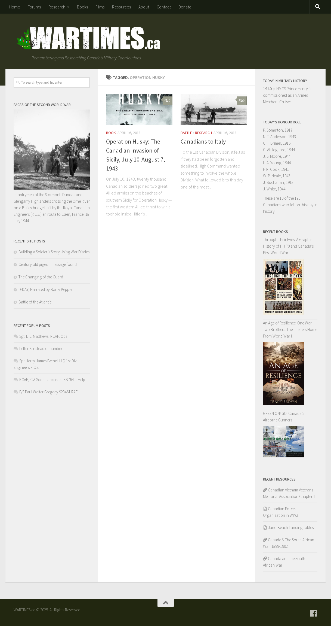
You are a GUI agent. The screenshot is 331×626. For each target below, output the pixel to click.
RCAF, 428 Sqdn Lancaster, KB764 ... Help (52, 379)
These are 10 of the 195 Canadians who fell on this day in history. (290, 205)
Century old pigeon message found (47, 264)
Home (14, 7)
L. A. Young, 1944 (277, 162)
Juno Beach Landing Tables (291, 527)
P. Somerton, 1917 (277, 130)
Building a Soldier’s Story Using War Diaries (53, 251)
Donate (184, 7)
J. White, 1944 (274, 189)
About (143, 7)
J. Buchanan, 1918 (278, 182)
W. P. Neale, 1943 (276, 175)
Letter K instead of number (40, 348)
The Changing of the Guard (40, 276)
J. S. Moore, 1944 (276, 156)
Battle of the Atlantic (34, 302)
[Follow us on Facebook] (313, 613)
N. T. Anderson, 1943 (279, 136)
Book (111, 132)
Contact (164, 7)
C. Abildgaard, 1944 (279, 149)
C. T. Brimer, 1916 (276, 143)
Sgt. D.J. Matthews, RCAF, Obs (43, 336)
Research (56, 7)
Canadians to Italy (203, 141)
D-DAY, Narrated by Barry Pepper (45, 289)
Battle (186, 132)
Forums (34, 7)
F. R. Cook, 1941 (276, 169)
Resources (121, 7)
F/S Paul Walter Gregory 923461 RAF (48, 391)
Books (82, 7)
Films (99, 7)
